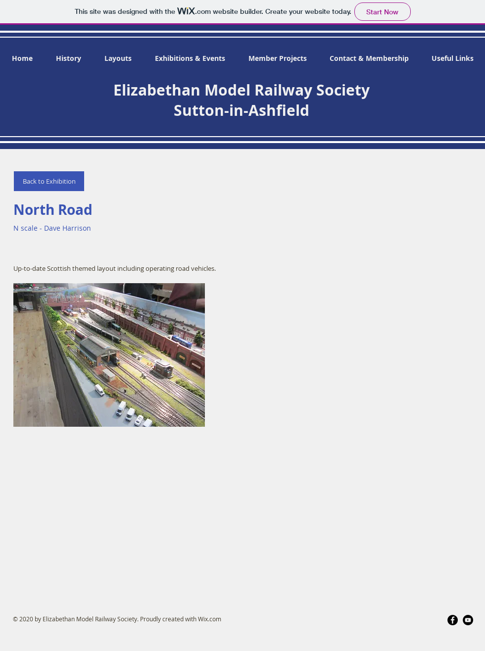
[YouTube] (468, 620)
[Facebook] (452, 620)
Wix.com (209, 619)
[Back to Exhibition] (49, 181)
